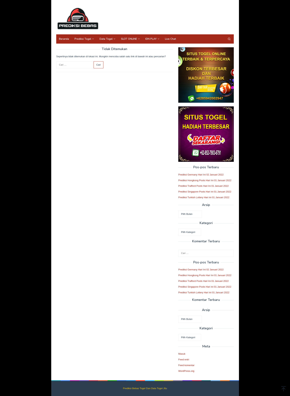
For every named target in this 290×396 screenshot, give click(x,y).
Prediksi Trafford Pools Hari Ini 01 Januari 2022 (203, 186)
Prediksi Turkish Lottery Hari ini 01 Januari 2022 (203, 197)
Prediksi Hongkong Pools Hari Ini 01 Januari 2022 (204, 180)
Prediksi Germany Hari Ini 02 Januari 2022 (201, 174)
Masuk (181, 353)
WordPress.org (186, 371)
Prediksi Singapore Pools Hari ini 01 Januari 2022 (204, 191)
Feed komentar (186, 365)
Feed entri (183, 359)
